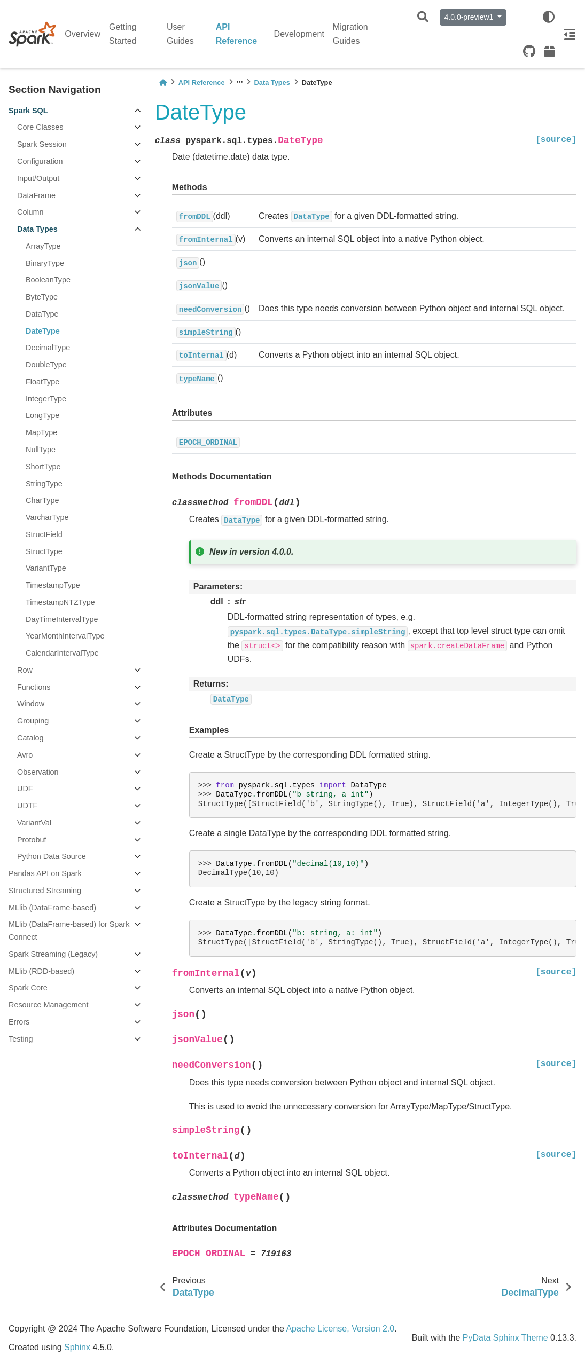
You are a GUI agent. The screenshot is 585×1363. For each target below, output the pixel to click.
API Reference (236, 33)
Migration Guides (350, 33)
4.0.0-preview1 (470, 17)
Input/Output (38, 178)
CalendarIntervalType (62, 653)
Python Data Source (51, 856)
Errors (19, 1022)
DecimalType (48, 347)
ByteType (42, 297)
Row (25, 670)
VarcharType (47, 517)
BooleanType (48, 279)
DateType (43, 331)
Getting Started (123, 33)
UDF (25, 788)
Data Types (37, 229)
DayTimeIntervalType (62, 619)
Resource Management (49, 1004)
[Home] (163, 82)
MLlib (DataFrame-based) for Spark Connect (69, 930)
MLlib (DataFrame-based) (52, 907)
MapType (41, 432)
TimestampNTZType (60, 602)
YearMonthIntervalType (65, 636)
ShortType (43, 466)
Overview (82, 33)
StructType (44, 551)
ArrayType (43, 246)
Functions (33, 687)
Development (299, 33)
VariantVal (34, 822)
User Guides (180, 33)
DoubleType (46, 364)
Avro (25, 755)
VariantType (46, 568)
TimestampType (53, 585)
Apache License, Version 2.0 (340, 1328)
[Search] (423, 17)
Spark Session (42, 144)
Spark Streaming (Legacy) (53, 954)
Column (30, 212)
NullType (41, 449)
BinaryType (45, 263)
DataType (42, 314)
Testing (21, 1039)
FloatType (42, 381)
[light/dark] (548, 17)
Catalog (30, 738)
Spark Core (28, 987)
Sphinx (77, 1347)
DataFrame (36, 195)
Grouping (33, 720)
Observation (38, 772)
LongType (42, 415)
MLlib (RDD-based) (41, 971)
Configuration (40, 161)
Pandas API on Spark (45, 873)
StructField (44, 534)
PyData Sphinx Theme (505, 1337)
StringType (44, 483)
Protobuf (31, 840)
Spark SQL (28, 110)
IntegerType (46, 399)
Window (30, 703)
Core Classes (40, 127)
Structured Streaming (45, 890)
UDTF (27, 805)
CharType (42, 500)
